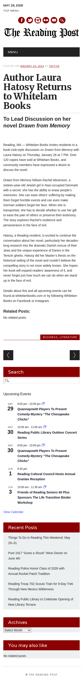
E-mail (54, 20)
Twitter (29, 20)
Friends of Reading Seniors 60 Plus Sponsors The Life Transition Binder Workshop (44, 497)
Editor (54, 66)
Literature (68, 337)
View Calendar (13, 512)
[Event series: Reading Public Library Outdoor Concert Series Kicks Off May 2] (44, 427)
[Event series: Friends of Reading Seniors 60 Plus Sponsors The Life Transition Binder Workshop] (44, 487)
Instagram (38, 20)
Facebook (21, 20)
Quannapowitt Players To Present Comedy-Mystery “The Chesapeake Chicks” (43, 414)
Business (50, 337)
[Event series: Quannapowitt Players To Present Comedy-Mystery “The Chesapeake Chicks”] (43, 403)
